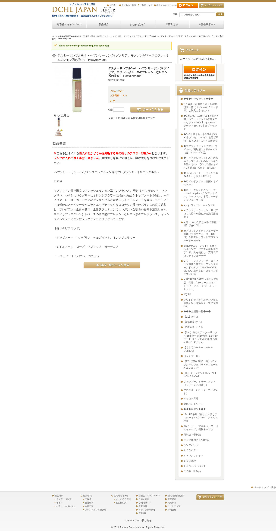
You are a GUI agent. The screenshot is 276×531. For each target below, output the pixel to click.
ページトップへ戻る (265, 487)
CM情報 (142, 513)
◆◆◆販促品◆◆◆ (68, 36)
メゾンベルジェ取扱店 (95, 510)
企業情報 (87, 496)
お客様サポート (121, 496)
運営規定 (172, 499)
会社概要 (89, 503)
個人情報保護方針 (176, 496)
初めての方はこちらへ (166, 5)
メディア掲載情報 (147, 510)
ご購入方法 (144, 499)
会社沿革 (89, 506)
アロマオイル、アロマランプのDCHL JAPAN (75, 10)
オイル (59, 503)
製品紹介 (59, 496)
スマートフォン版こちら (138, 520)
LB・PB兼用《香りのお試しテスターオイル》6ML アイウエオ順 (106, 36)
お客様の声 (121, 503)
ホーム (55, 36)
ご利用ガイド (146, 5)
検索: (175, 14)
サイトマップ (174, 506)
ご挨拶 (88, 499)
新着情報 (143, 506)
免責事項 (172, 503)
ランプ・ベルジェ (64, 499)
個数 (110, 109)
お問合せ (113, 5)
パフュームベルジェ (65, 506)
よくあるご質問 (128, 5)
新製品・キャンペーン (149, 496)
